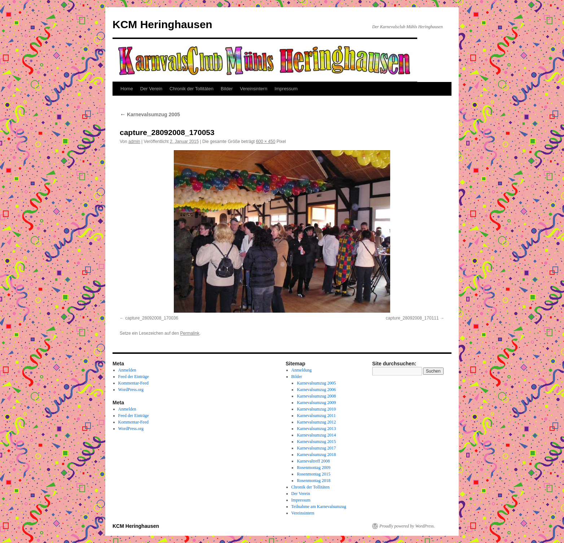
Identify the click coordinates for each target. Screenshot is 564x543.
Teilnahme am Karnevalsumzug (318, 506)
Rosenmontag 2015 (313, 474)
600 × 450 (266, 141)
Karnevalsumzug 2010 (316, 409)
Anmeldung (301, 370)
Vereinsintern (253, 88)
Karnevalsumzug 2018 (316, 454)
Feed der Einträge (133, 376)
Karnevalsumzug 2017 (316, 448)
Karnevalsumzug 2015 (316, 441)
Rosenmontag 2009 (313, 467)
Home (126, 88)
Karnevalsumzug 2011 (316, 415)
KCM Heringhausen (162, 24)
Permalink (189, 333)
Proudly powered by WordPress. (407, 526)
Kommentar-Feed (133, 383)
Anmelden (127, 370)
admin (134, 141)
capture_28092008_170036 (151, 318)
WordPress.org (131, 389)
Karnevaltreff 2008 (313, 461)
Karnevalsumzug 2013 (316, 428)
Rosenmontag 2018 (313, 480)
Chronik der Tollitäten (191, 88)
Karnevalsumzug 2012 (316, 422)
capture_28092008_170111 (412, 318)
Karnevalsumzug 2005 (150, 114)
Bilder (227, 88)
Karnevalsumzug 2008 (316, 396)
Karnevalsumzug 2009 (316, 402)
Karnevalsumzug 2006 (316, 389)
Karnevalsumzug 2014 (316, 435)
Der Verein (151, 88)
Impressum (286, 88)
